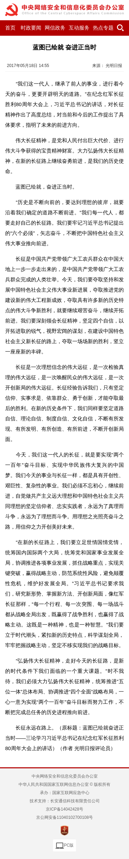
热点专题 (103, 28)
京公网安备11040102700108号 (64, 817)
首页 (10, 28)
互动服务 (79, 28)
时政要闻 (31, 28)
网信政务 (55, 28)
